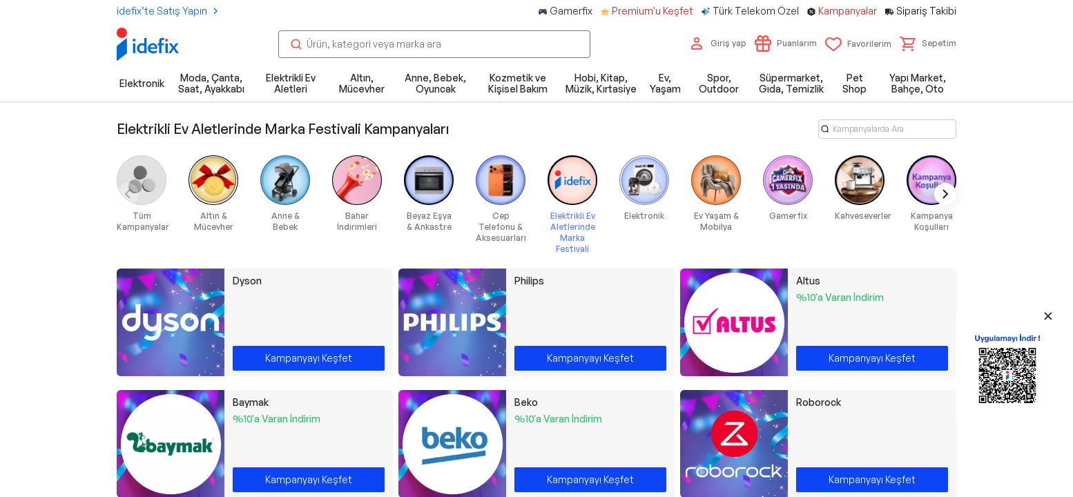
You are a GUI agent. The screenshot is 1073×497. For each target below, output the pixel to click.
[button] (928, 43)
